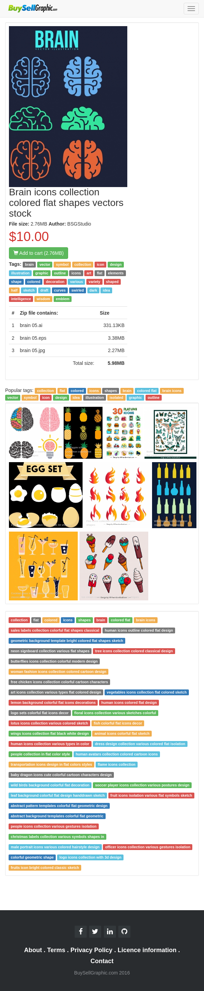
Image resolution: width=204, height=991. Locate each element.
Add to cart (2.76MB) (38, 253)
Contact (102, 961)
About (33, 950)
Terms (56, 950)
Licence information (147, 950)
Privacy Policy (91, 950)
